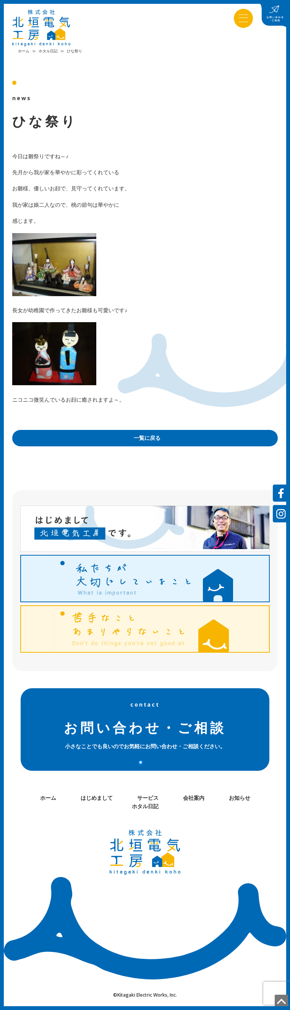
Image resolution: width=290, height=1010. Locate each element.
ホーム (23, 52)
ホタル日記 (48, 52)
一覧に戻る (147, 439)
